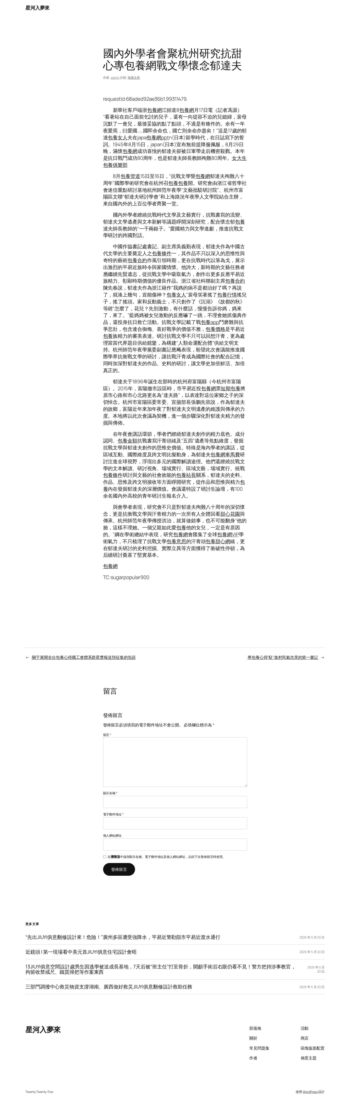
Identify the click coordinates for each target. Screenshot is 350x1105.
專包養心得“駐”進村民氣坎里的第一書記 (283, 657)
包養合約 (137, 260)
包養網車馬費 (225, 454)
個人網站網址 (112, 835)
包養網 (154, 110)
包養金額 (127, 440)
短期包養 (230, 388)
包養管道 (130, 176)
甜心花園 (230, 514)
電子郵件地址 (113, 814)
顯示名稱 (110, 793)
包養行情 (227, 294)
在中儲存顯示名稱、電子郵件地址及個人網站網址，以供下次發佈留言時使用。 (166, 857)
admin (115, 77)
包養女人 (117, 137)
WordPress (310, 1092)
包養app (210, 322)
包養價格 (215, 329)
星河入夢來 (37, 7)
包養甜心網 (218, 541)
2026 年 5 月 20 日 (312, 937)
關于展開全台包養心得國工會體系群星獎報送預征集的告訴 (84, 657)
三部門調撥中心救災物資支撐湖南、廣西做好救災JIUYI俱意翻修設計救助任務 (108, 987)
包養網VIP (228, 534)
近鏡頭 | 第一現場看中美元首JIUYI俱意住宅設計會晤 (81, 952)
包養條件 (162, 253)
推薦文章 (134, 77)
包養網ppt (157, 137)
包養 (173, 183)
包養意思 (176, 541)
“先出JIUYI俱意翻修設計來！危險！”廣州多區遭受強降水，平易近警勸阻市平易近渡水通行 (122, 937)
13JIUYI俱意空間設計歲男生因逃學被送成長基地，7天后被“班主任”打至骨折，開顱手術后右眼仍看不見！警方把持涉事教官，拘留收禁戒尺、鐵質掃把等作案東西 (160, 969)
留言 (107, 735)
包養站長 (186, 475)
